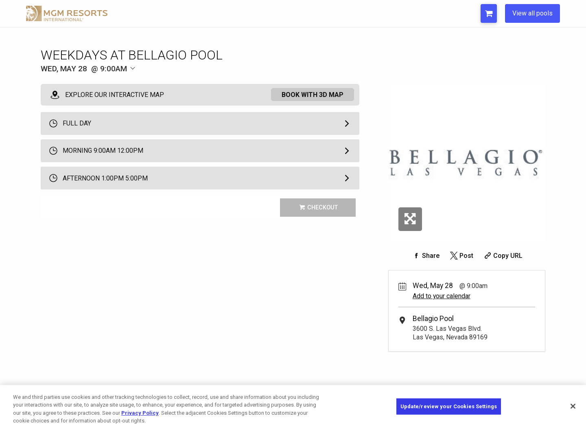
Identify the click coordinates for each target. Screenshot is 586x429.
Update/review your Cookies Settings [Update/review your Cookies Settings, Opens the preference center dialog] (448, 406)
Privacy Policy (140, 413)
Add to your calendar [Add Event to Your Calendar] (441, 296)
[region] (293, 407)
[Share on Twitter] (460, 255)
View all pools (532, 13)
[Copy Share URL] (502, 255)
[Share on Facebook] (425, 255)
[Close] (573, 406)
